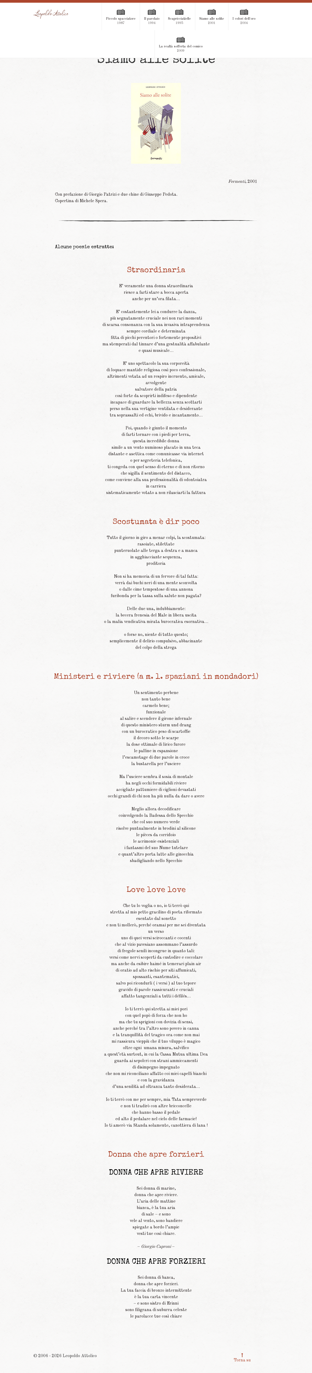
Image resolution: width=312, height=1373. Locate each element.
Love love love (156, 890)
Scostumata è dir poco (156, 522)
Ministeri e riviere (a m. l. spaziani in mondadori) (156, 677)
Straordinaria (156, 271)
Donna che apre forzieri (156, 1155)
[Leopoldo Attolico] (51, 14)
